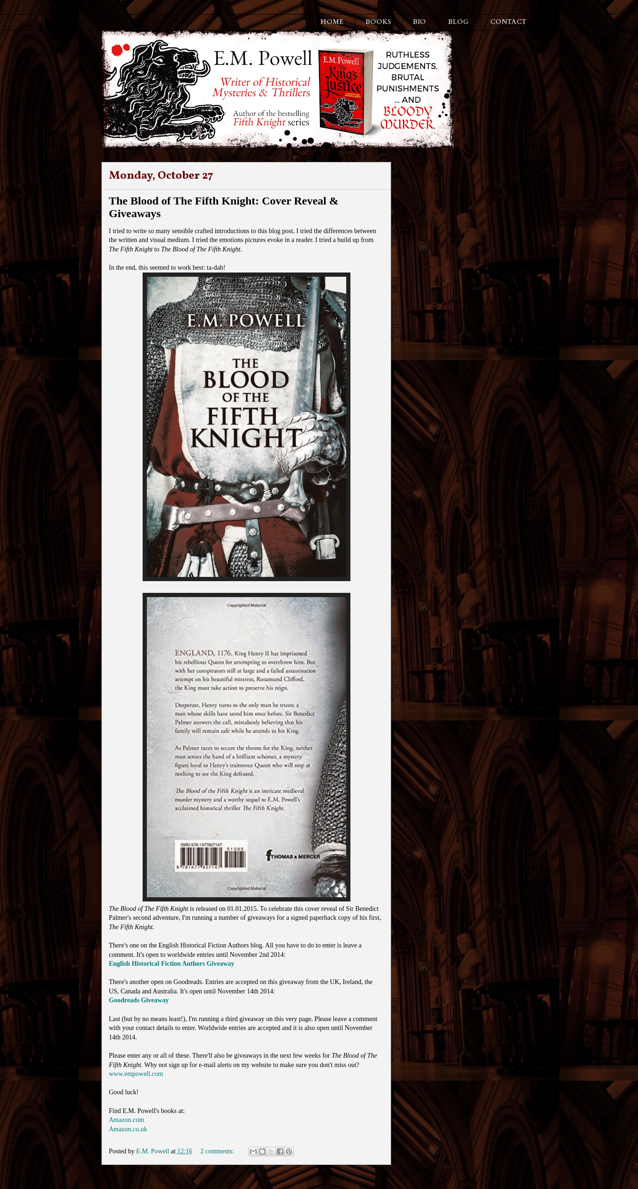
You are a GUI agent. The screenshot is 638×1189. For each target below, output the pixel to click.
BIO (419, 21)
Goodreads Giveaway (139, 1000)
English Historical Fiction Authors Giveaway (172, 963)
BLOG (458, 21)
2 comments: (217, 1151)
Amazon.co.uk (128, 1129)
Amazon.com (126, 1119)
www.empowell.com (136, 1073)
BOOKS (378, 21)
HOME (331, 21)
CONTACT (508, 21)
